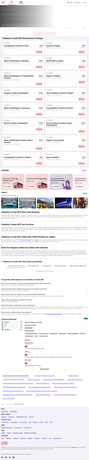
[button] (13, 26)
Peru (50, 438)
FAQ (30, 422)
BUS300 (31, 186)
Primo (51, 422)
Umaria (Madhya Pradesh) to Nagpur (59, 93)
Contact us (11, 417)
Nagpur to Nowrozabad (55, 140)
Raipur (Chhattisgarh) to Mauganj (16, 61)
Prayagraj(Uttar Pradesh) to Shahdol (17, 157)
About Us (3, 417)
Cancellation (14, 422)
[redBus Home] (3, 2)
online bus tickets (25, 240)
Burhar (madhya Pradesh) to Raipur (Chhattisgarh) (59, 124)
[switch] (83, 26)
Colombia (44, 438)
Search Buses (44, 32)
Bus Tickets (4, 411)
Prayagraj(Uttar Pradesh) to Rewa (16, 46)
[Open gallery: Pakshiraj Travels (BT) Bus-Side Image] (45, 203)
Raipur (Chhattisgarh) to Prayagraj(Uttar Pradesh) (19, 77)
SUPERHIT (7, 186)
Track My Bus (5, 422)
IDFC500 (79, 186)
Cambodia (37, 438)
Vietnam (30, 438)
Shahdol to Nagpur (53, 46)
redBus (37, 240)
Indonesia (8, 438)
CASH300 (55, 186)
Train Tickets (13, 411)
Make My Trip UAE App (30, 433)
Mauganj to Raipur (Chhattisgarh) (16, 93)
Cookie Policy (27, 427)
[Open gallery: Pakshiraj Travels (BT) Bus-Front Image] (9, 203)
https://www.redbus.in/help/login (54, 314)
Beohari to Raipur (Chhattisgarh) (16, 123)
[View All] (85, 193)
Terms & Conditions (6, 427)
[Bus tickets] (11, 2)
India (2, 438)
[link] (12, 182)
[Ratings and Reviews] (44, 8)
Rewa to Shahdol (52, 157)
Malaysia (23, 438)
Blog (46, 422)
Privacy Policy (18, 427)
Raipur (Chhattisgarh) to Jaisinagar (17, 108)
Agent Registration (21, 417)
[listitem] (4, 176)
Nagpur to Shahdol (53, 76)
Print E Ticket (23, 422)
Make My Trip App (18, 433)
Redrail (9, 433)
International (57, 438)
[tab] (16, 266)
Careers (31, 417)
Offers (41, 422)
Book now (39, 52)
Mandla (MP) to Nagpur (55, 61)
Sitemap (35, 422)
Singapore (16, 438)
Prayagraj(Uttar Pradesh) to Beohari (59, 108)
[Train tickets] (21, 2)
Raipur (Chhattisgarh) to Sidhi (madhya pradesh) (18, 141)
